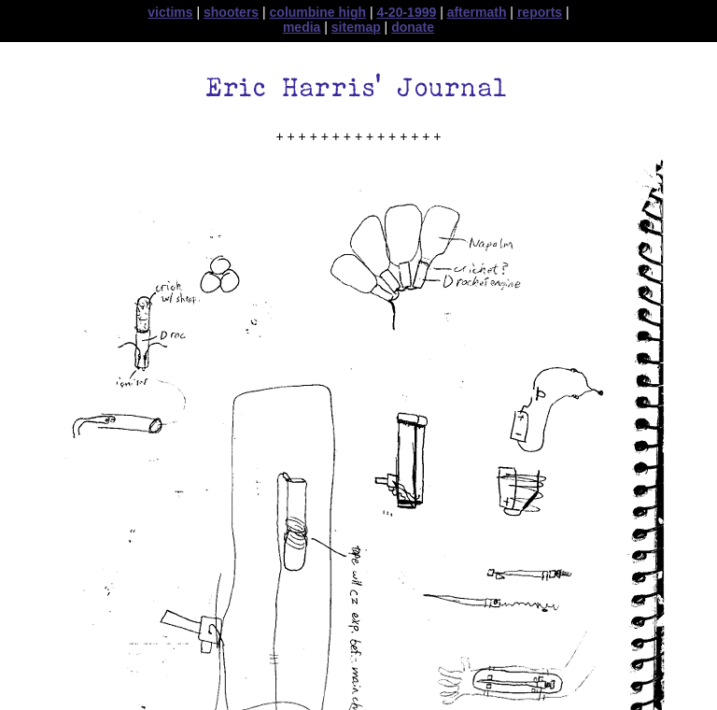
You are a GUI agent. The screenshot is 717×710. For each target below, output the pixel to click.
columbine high (318, 12)
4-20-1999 (406, 12)
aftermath (477, 12)
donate (412, 27)
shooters (231, 12)
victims (170, 12)
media (301, 27)
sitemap (356, 27)
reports (539, 12)
